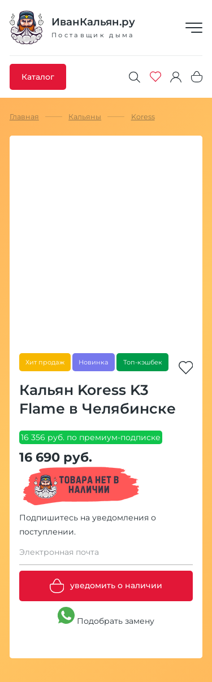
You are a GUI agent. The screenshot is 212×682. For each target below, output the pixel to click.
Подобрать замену (106, 616)
